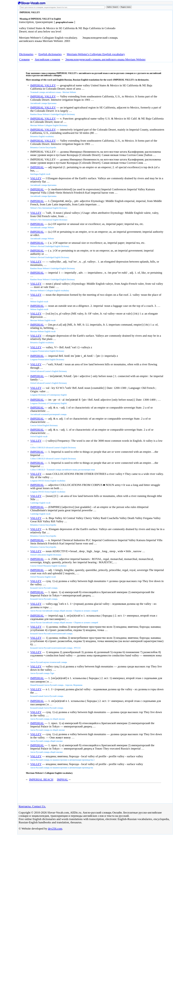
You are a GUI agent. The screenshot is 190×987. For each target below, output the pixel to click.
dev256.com (55, 828)
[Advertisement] (144, 31)
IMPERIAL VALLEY (43, 85)
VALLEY (35, 178)
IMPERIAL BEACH (41, 779)
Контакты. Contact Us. (32, 806)
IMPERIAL (37, 167)
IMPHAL (62, 779)
